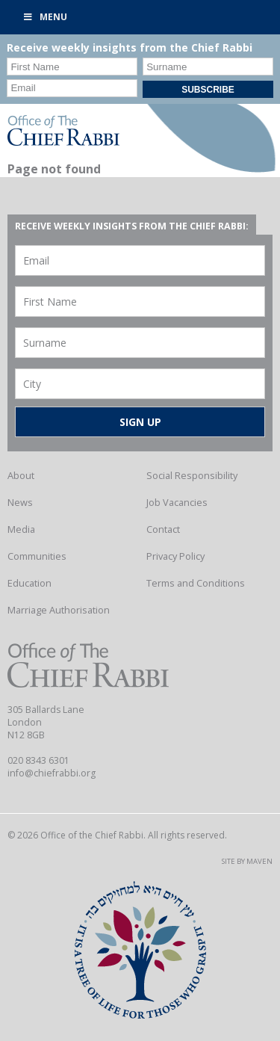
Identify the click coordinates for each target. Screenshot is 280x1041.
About (20, 475)
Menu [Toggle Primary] (44, 16)
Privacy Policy (175, 556)
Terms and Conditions (195, 583)
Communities (36, 556)
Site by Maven (247, 861)
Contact (163, 529)
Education (29, 583)
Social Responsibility (191, 475)
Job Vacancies (177, 502)
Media (21, 529)
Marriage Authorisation (58, 610)
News (20, 502)
